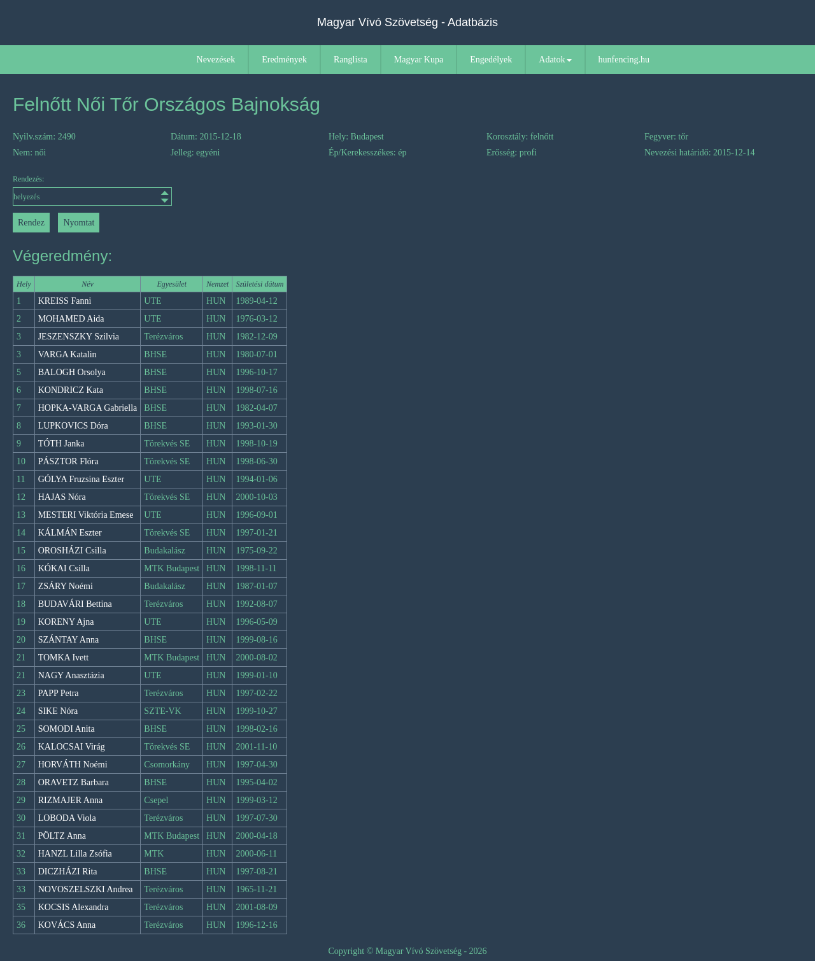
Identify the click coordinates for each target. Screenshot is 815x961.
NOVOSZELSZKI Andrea (85, 889)
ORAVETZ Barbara (73, 782)
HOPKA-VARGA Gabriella (88, 408)
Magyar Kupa (418, 59)
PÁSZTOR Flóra (68, 461)
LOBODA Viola (67, 818)
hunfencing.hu (624, 59)
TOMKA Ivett (63, 657)
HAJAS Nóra (62, 497)
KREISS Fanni (65, 301)
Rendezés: (92, 190)
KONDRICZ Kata (70, 390)
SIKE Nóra (58, 711)
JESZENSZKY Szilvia (78, 336)
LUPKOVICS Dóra (73, 426)
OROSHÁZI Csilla (72, 550)
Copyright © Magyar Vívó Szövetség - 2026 (407, 951)
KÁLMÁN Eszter (70, 532)
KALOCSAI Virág (71, 746)
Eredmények (284, 59)
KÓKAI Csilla (64, 568)
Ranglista (350, 59)
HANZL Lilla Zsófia (75, 853)
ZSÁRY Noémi (65, 586)
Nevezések (216, 59)
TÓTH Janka (61, 443)
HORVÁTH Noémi (73, 764)
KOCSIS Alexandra (73, 907)
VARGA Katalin (67, 354)
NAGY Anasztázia (71, 675)
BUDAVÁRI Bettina (75, 604)
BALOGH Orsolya (72, 372)
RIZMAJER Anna (70, 800)
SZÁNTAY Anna (68, 639)
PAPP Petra (58, 693)
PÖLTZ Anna (62, 836)
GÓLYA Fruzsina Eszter (81, 479)
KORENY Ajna (66, 622)
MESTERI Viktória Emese (86, 515)
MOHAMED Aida (71, 319)
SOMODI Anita (66, 729)
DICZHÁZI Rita (67, 871)
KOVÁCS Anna (67, 925)
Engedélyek (491, 59)
